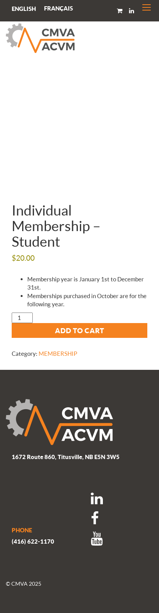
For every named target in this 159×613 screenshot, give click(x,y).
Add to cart (79, 330)
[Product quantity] (22, 318)
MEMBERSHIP (58, 353)
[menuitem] (58, 8)
